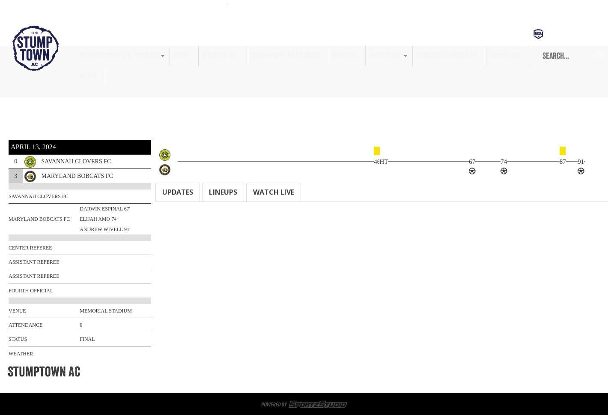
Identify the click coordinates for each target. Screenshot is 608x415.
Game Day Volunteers (314, 371)
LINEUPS (223, 192)
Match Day (386, 56)
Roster (345, 56)
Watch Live (220, 56)
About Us (505, 56)
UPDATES (177, 192)
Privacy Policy (400, 382)
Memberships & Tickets (120, 56)
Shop (181, 56)
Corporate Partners (285, 56)
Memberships (141, 371)
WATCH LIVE (273, 192)
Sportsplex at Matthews (238, 371)
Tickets (181, 371)
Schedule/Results (446, 56)
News (88, 76)
